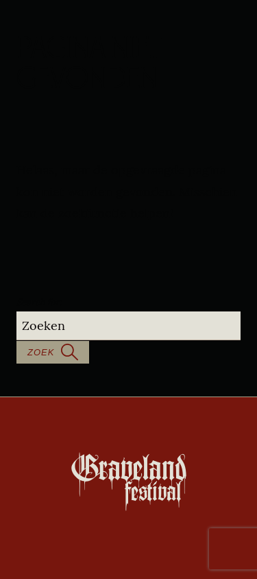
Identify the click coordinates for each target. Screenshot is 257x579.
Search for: (39, 302)
